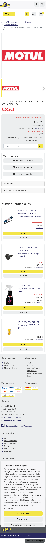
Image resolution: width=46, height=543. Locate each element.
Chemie (28, 22)
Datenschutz (32, 365)
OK (23, 513)
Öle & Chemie (17, 22)
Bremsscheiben (10, 441)
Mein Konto (9, 365)
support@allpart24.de (12, 417)
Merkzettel (23, 238)
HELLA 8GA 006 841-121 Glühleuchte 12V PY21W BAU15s (28, 325)
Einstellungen (23, 519)
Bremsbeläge (9, 438)
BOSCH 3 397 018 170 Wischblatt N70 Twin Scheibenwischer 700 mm (29, 213)
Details (23, 233)
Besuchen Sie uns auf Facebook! (16, 426)
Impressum (32, 370)
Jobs (29, 376)
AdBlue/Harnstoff (11, 24)
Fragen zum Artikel (23, 174)
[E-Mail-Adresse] (40, 146)
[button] (27, 14)
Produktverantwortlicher (15, 190)
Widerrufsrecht (33, 368)
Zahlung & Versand (35, 373)
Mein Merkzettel (11, 368)
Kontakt (7, 363)
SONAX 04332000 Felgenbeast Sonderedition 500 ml (29, 288)
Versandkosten (38, 128)
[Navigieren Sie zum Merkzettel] (42, 4)
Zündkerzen (9, 451)
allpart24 (5, 22)
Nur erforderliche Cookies (23, 525)
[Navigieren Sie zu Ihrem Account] (36, 4)
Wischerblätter (10, 448)
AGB (29, 363)
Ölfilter (7, 446)
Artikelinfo (8, 183)
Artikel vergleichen (23, 167)
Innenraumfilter (10, 443)
